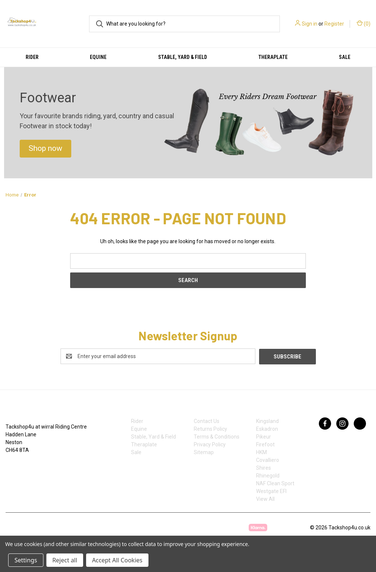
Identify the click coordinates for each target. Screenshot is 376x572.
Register (334, 24)
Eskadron (267, 429)
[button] (45, 149)
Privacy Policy (210, 444)
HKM (261, 452)
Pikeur (263, 436)
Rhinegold (267, 475)
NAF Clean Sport (275, 483)
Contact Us (206, 421)
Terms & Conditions (216, 436)
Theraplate (273, 57)
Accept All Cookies (117, 560)
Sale (136, 452)
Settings (25, 560)
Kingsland (267, 421)
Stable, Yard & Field (182, 57)
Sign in (309, 24)
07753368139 (29, 465)
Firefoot (265, 444)
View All (265, 499)
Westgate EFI (271, 491)
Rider (32, 57)
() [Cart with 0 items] (363, 23)
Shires (263, 467)
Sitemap (204, 452)
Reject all (64, 560)
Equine (98, 57)
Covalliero (267, 460)
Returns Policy (210, 429)
